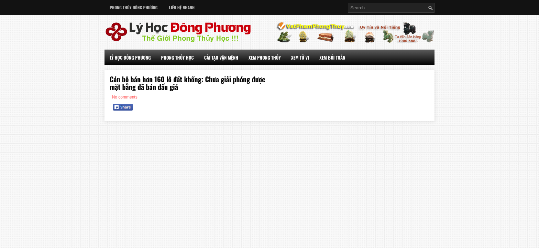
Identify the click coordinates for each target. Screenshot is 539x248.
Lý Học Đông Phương (130, 57)
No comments (125, 97)
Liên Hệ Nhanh (182, 7)
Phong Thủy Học (177, 57)
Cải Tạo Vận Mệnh (221, 57)
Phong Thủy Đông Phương (134, 7)
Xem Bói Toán (332, 57)
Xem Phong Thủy (265, 57)
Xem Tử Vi (300, 57)
